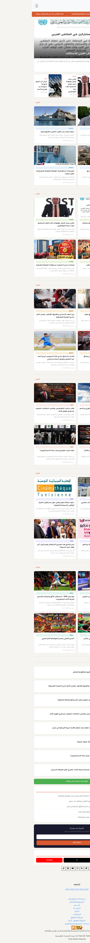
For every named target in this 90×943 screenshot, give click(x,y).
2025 (35, 890)
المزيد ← (5, 102)
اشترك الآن (45, 843)
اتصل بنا (45, 908)
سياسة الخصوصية (45, 899)
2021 (55, 890)
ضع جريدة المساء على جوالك (45, 781)
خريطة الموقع (45, 918)
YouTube (17, 860)
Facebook (72, 860)
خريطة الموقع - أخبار (45, 921)
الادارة (45, 912)
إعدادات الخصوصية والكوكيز (45, 924)
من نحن (45, 905)
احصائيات (45, 915)
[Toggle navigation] (5, 6)
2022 (50, 890)
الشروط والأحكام (45, 902)
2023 (45, 890)
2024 (40, 890)
